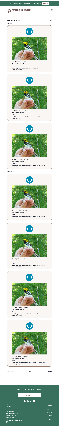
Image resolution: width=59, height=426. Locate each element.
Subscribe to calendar (28, 376)
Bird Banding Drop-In (18, 64)
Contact (49, 405)
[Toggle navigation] (51, 10)
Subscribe (29, 395)
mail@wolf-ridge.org (11, 417)
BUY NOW (45, 3)
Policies (49, 412)
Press (50, 416)
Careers (49, 409)
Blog (50, 419)
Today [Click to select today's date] (29, 371)
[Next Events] (50, 371)
